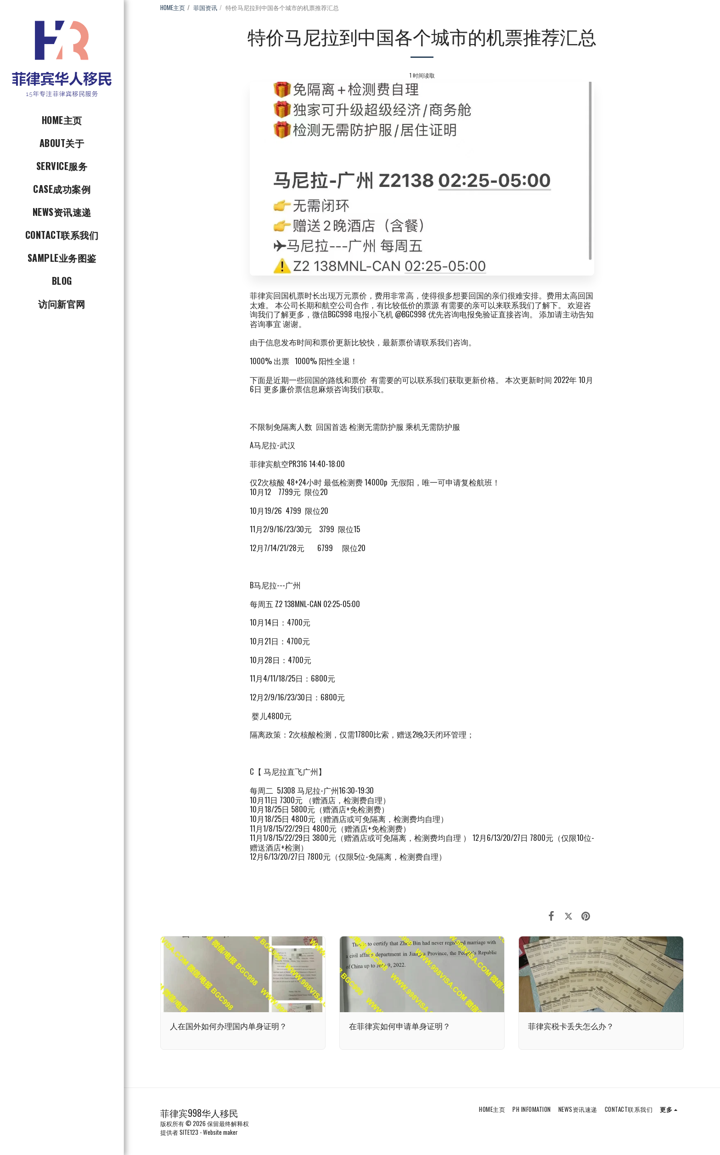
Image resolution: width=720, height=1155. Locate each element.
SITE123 (189, 1132)
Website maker (220, 1132)
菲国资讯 (205, 7)
